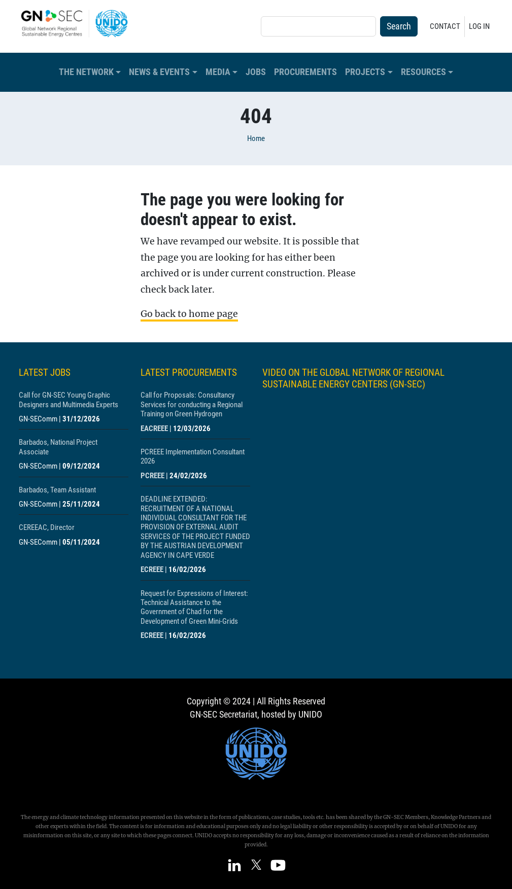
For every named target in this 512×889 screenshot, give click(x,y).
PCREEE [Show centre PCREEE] (152, 475)
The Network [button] (86, 72)
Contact (445, 26)
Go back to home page (189, 313)
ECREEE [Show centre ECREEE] (152, 569)
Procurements (305, 72)
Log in (479, 26)
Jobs (256, 72)
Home (256, 138)
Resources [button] (423, 72)
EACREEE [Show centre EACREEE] (154, 428)
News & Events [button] (159, 72)
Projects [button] (365, 72)
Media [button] (218, 72)
